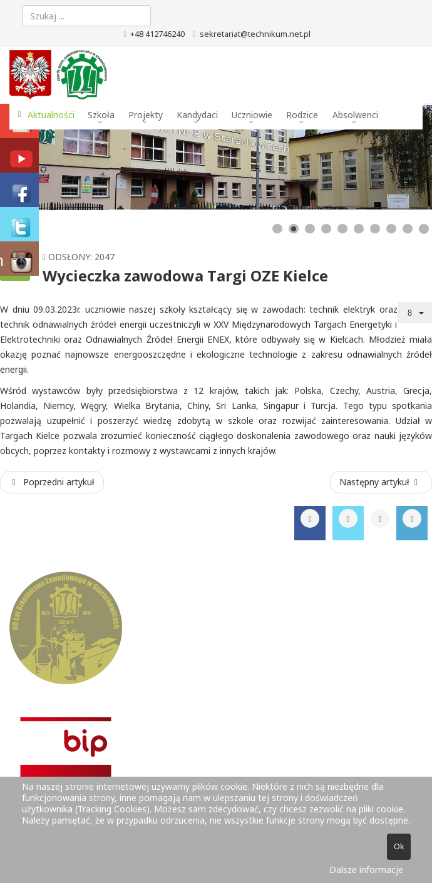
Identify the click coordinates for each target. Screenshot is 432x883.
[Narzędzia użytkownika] (415, 312)
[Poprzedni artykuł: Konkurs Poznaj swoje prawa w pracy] (52, 482)
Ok (399, 846)
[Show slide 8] (391, 229)
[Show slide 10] (424, 229)
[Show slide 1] (277, 229)
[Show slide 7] (375, 229)
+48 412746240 (157, 34)
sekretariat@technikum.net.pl (255, 34)
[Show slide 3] (310, 229)
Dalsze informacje (366, 869)
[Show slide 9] (408, 229)
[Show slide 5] (342, 229)
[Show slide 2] (294, 229)
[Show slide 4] (326, 229)
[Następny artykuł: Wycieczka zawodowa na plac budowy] (381, 482)
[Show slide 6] (359, 229)
